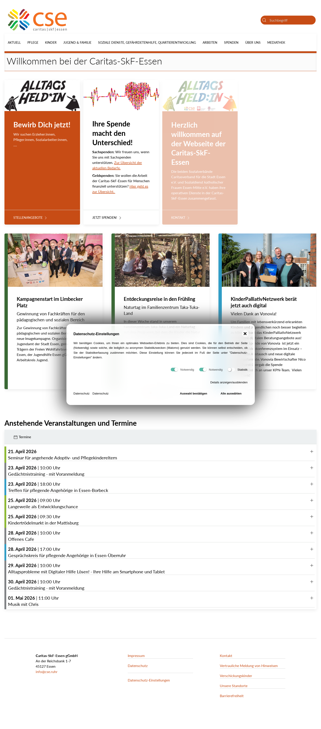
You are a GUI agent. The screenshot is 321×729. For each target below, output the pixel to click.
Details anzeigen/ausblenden (229, 383)
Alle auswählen (231, 395)
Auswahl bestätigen (193, 395)
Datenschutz (82, 394)
